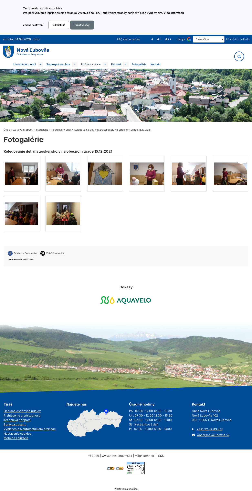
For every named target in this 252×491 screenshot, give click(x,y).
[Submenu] (40, 64)
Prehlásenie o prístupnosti (22, 415)
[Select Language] (208, 39)
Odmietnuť (59, 25)
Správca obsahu (15, 424)
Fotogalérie (41, 129)
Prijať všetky (82, 25)
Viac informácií (174, 12)
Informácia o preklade (237, 39)
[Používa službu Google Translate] (189, 39)
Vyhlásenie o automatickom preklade (30, 429)
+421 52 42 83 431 (210, 429)
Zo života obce (91, 64)
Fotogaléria (139, 64)
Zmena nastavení (33, 25)
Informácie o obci (24, 64)
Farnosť (116, 64)
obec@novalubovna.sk (213, 435)
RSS (161, 455)
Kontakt (155, 64)
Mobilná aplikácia (16, 438)
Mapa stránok (144, 455)
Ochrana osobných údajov (22, 411)
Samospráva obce (58, 64)
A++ (168, 39)
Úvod (7, 129)
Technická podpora (17, 420)
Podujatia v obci (61, 129)
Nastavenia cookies (17, 433)
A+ (159, 39)
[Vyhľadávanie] (239, 56)
